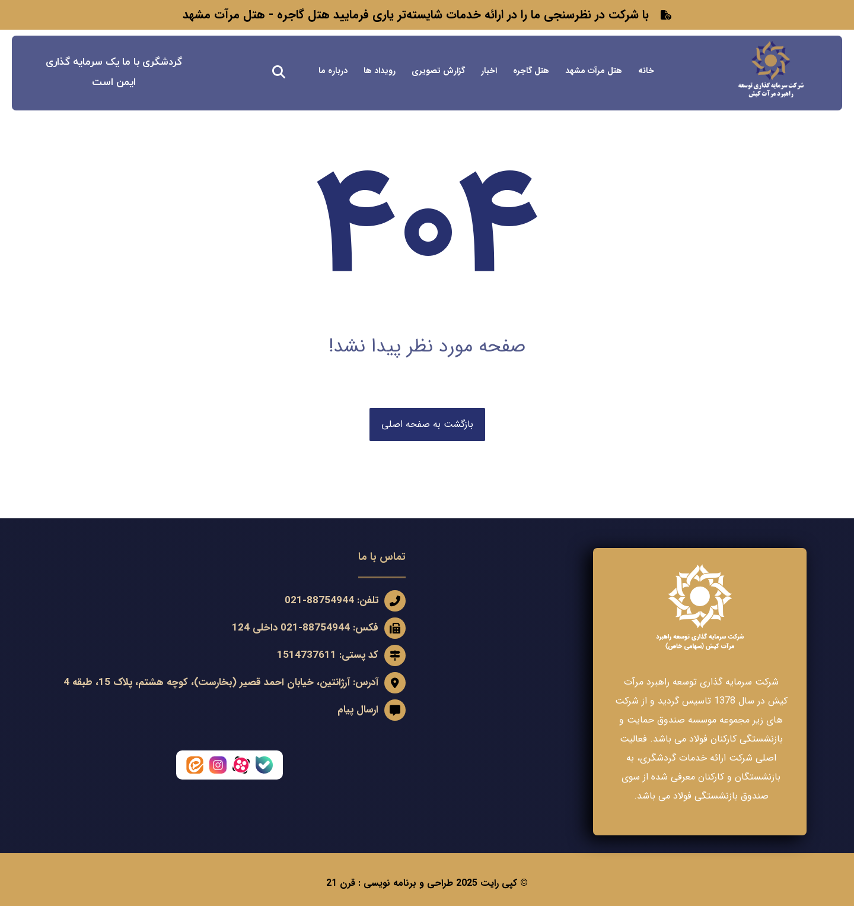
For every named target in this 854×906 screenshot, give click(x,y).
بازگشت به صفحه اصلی (427, 424)
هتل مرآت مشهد (224, 14)
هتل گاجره (303, 14)
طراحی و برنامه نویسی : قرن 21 (389, 883)
